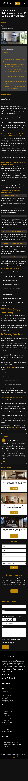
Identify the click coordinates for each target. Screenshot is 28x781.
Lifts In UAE (6, 709)
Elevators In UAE (8, 711)
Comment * (5, 627)
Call (18, 3)
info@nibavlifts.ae (9, 688)
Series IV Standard (8, 747)
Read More (14, 488)
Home (2, 19)
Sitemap (14, 757)
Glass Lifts (6, 720)
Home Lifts (6, 713)
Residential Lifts (8, 731)
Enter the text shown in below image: (12, 616)
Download (14, 591)
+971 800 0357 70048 (9, 687)
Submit (14, 567)
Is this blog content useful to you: (11, 639)
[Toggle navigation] (24, 3)
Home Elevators (8, 715)
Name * (4, 604)
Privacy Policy (22, 756)
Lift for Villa (6, 729)
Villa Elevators (7, 727)
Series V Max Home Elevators (11, 740)
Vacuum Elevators (8, 724)
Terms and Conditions (11, 756)
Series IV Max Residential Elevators (12, 744)
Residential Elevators (9, 722)
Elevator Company (8, 718)
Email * (4, 610)
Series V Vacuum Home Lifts (11, 742)
